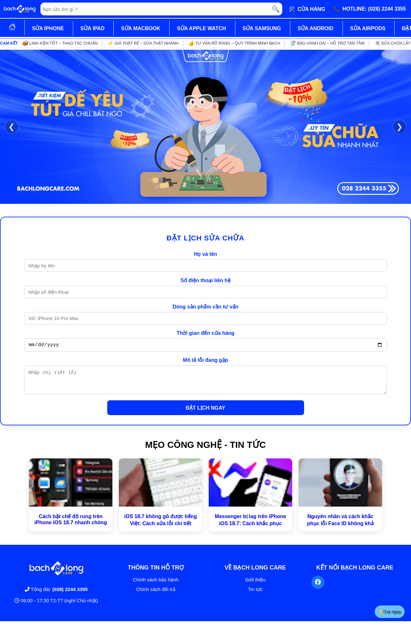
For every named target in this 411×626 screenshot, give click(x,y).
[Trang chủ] (20, 9)
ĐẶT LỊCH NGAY (205, 412)
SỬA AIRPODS (367, 28)
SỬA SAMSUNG (261, 28)
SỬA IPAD (92, 28)
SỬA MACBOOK (141, 28)
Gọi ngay (390, 611)
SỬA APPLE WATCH (201, 28)
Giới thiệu (255, 584)
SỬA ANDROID (315, 28)
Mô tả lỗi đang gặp (205, 361)
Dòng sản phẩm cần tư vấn (205, 306)
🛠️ (307, 9)
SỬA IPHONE (48, 28)
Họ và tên (205, 254)
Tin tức (255, 594)
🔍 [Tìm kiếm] (276, 9)
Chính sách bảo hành (156, 584)
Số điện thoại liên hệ (205, 280)
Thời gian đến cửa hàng (205, 333)
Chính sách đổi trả (155, 594)
